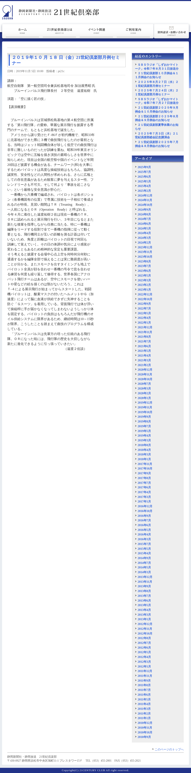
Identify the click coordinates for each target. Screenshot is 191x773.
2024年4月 (144, 233)
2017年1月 (144, 501)
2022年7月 (144, 308)
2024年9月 (144, 209)
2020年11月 (145, 374)
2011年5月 (144, 699)
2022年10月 (145, 299)
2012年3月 (144, 661)
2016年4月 (144, 534)
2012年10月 (145, 633)
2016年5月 (144, 530)
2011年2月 (144, 713)
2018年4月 (144, 449)
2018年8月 (144, 445)
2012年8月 (144, 638)
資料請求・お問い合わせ (171, 31)
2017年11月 (145, 464)
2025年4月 (144, 186)
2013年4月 (144, 610)
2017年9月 (144, 473)
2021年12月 (145, 327)
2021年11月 (145, 332)
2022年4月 (144, 317)
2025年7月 (144, 172)
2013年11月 (145, 581)
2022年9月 (144, 303)
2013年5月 (144, 605)
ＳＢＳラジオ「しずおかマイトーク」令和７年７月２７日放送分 (157, 101)
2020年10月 (145, 379)
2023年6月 (144, 270)
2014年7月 (144, 562)
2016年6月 (144, 525)
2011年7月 (144, 690)
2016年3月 (144, 539)
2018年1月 (144, 459)
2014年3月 (144, 572)
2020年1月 (144, 398)
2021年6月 (144, 346)
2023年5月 (144, 275)
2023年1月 (144, 289)
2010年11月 (145, 727)
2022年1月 (144, 322)
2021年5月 (144, 350)
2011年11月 (145, 675)
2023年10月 (145, 256)
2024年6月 (144, 223)
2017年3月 (144, 497)
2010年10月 (145, 732)
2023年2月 (144, 284)
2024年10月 (145, 204)
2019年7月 (144, 426)
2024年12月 (145, 195)
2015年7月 (144, 544)
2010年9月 (144, 737)
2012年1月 (144, 666)
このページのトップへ (169, 749)
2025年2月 (144, 190)
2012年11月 (145, 628)
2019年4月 (144, 435)
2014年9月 (144, 558)
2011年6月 (144, 694)
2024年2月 (144, 242)
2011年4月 (144, 704)
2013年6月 (144, 600)
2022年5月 (144, 313)
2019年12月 (145, 402)
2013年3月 (144, 614)
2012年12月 (145, 624)
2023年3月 (144, 280)
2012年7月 (144, 642)
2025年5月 (144, 181)
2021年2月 (144, 365)
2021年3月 (144, 360)
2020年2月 (144, 393)
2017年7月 (144, 482)
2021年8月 (144, 336)
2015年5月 (144, 548)
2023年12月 (145, 247)
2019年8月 (144, 421)
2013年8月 (144, 591)
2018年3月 (144, 454)
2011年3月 (144, 708)
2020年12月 (145, 369)
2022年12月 (145, 294)
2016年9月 (144, 515)
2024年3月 (144, 237)
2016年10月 (145, 511)
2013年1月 (144, 619)
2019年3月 (144, 440)
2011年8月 (144, 685)
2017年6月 (144, 487)
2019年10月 (145, 412)
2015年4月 (144, 553)
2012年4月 (144, 657)
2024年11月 (145, 200)
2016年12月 (145, 506)
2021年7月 (144, 341)
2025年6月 (144, 176)
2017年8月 (144, 478)
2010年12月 (145, 722)
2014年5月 (144, 567)
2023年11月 (145, 252)
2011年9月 (144, 680)
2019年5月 (144, 431)
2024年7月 (144, 219)
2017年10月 (145, 468)
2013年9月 (144, 586)
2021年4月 (144, 355)
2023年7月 (144, 266)
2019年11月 (145, 407)
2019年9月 (144, 416)
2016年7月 (144, 520)
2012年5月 (144, 652)
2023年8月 (144, 261)
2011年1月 (144, 718)
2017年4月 (144, 492)
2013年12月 (145, 577)
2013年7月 (144, 595)
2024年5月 (144, 228)
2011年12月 (145, 671)
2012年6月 (144, 647)
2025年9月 (144, 167)
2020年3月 (144, 388)
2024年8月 (144, 214)
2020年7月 (144, 383)
